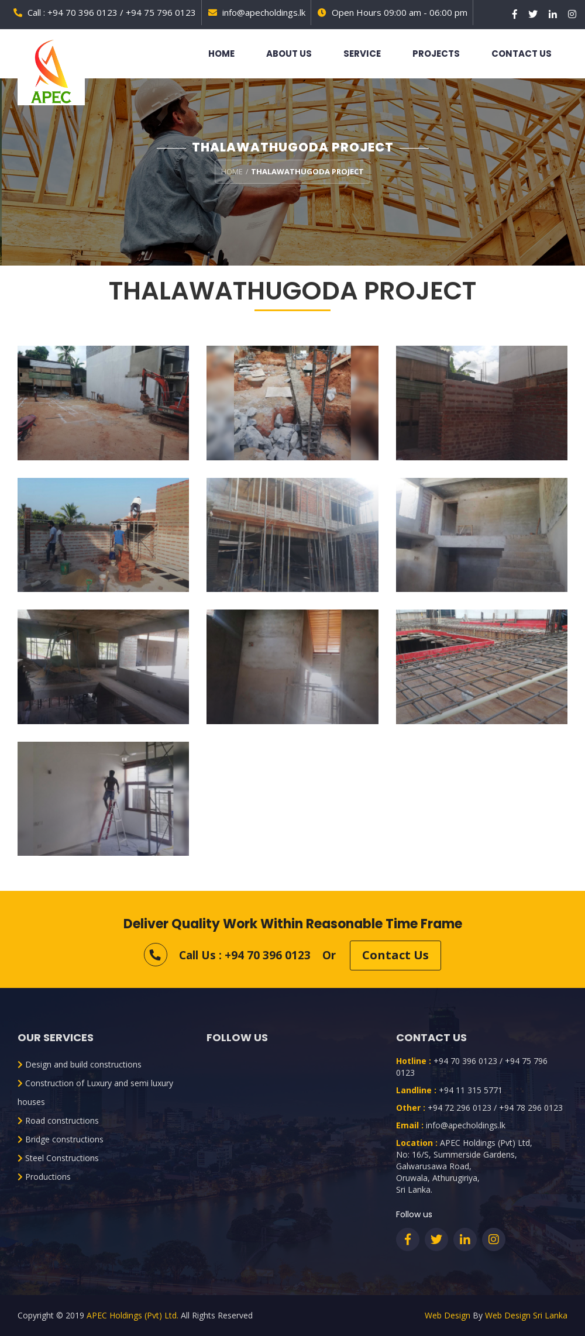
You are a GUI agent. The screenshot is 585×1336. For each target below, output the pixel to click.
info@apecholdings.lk (256, 12)
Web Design (447, 1315)
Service (362, 53)
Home (221, 53)
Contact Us (521, 53)
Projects (436, 53)
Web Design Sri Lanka (526, 1315)
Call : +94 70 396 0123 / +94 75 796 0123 (104, 12)
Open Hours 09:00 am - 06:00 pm (392, 12)
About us (289, 53)
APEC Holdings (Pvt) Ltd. (132, 1315)
